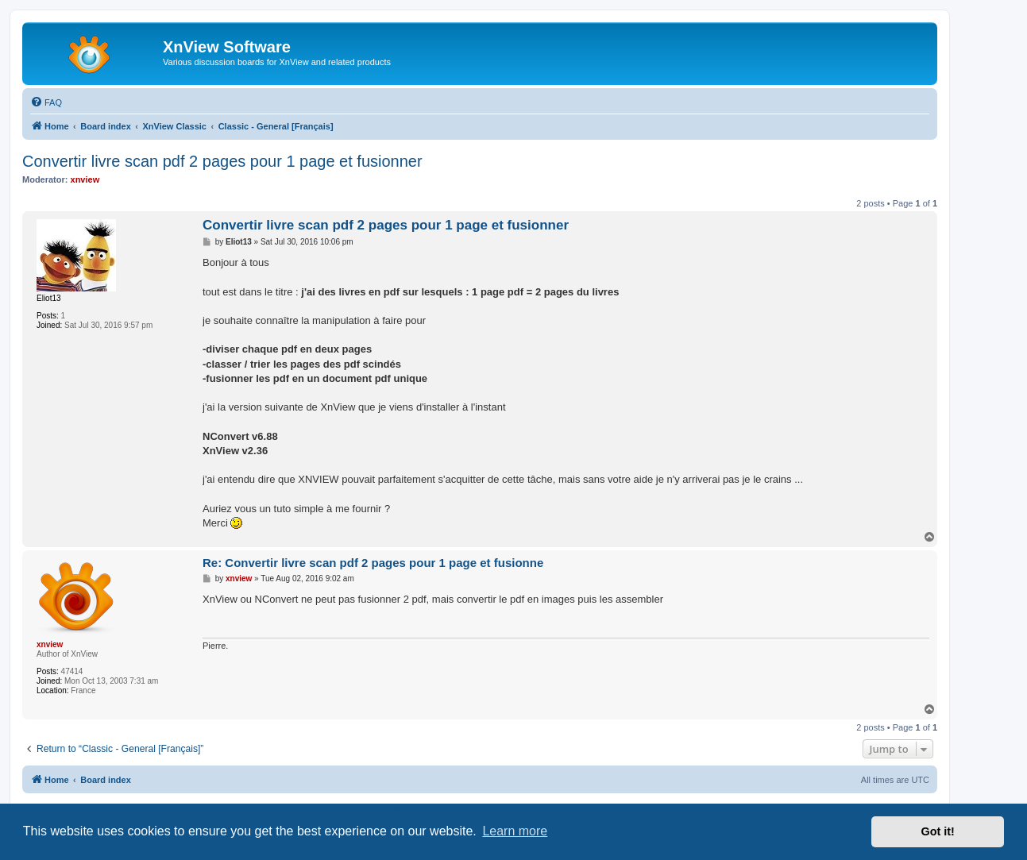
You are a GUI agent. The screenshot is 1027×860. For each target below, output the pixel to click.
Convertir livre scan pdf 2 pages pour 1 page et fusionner (222, 161)
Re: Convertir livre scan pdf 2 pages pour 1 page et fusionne (373, 562)
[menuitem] (46, 102)
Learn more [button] (514, 831)
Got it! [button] (938, 831)
